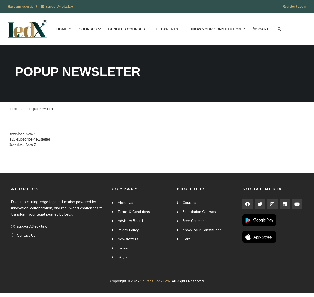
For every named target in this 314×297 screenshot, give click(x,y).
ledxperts (168, 29)
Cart (261, 29)
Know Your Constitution (216, 29)
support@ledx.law (59, 6)
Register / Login (294, 6)
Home (62, 29)
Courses (88, 29)
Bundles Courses (127, 29)
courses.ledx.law (155, 285)
